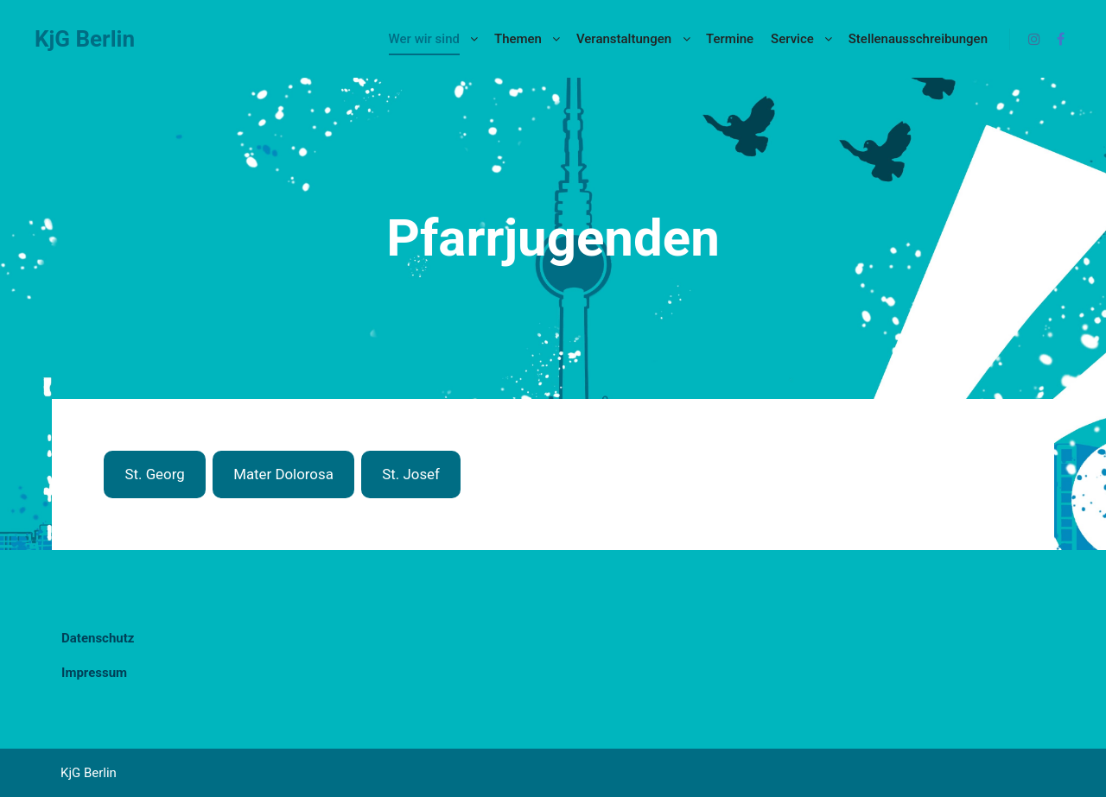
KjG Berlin (85, 39)
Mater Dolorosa (283, 474)
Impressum (94, 672)
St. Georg (154, 474)
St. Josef (411, 474)
